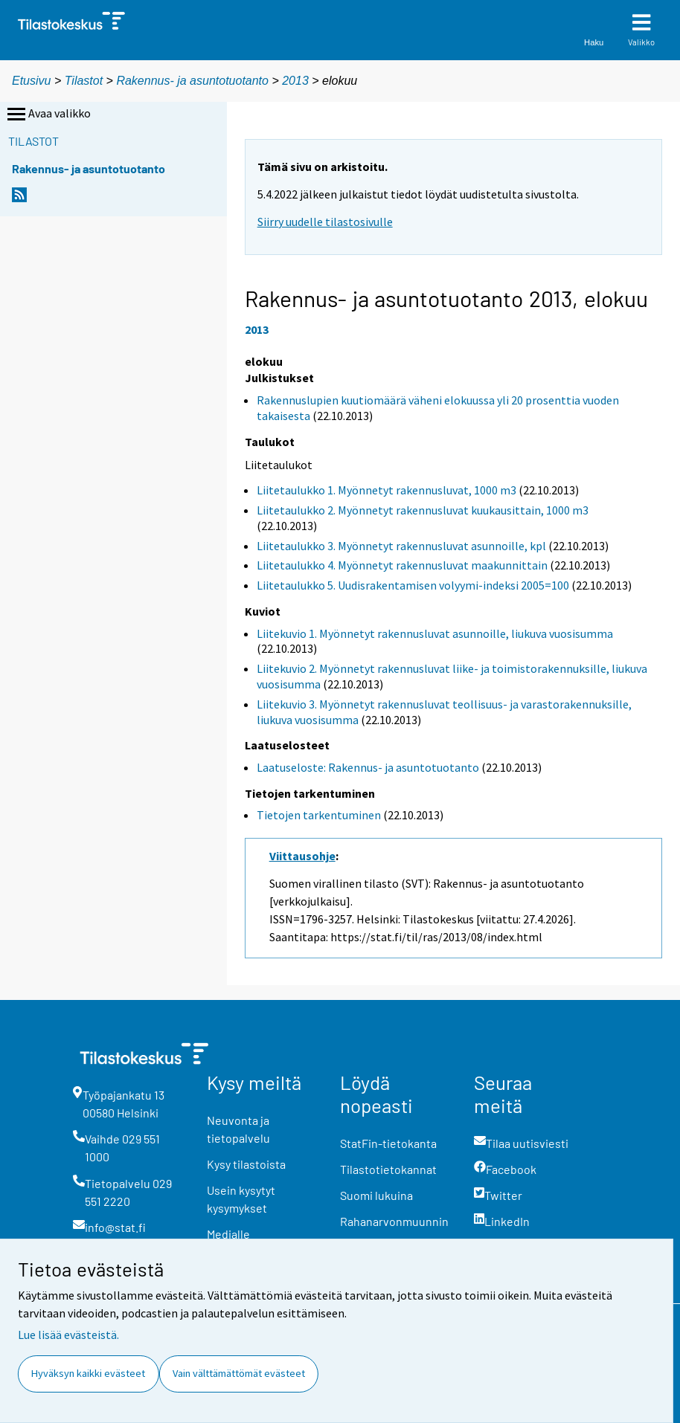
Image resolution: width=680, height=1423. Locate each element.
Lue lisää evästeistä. (68, 1334)
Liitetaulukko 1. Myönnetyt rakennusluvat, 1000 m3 (386, 490)
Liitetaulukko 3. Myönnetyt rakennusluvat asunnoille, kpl (401, 545)
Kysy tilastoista (246, 1164)
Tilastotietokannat (388, 1169)
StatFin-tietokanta (388, 1143)
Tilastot (84, 80)
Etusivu (31, 80)
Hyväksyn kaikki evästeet (88, 1373)
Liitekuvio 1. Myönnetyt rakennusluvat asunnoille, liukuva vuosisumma (435, 633)
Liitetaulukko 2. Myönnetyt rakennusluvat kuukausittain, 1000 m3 (422, 510)
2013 (295, 80)
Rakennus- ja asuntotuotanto (194, 80)
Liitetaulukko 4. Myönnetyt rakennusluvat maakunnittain (402, 565)
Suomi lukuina (376, 1195)
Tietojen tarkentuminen (319, 814)
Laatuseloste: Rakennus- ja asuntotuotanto (368, 767)
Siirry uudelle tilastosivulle (325, 221)
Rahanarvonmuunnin (394, 1221)
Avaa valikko (47, 114)
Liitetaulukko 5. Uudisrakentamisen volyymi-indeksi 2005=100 (413, 585)
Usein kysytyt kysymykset (241, 1199)
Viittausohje (302, 855)
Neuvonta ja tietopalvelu (238, 1129)
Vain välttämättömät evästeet (239, 1373)
